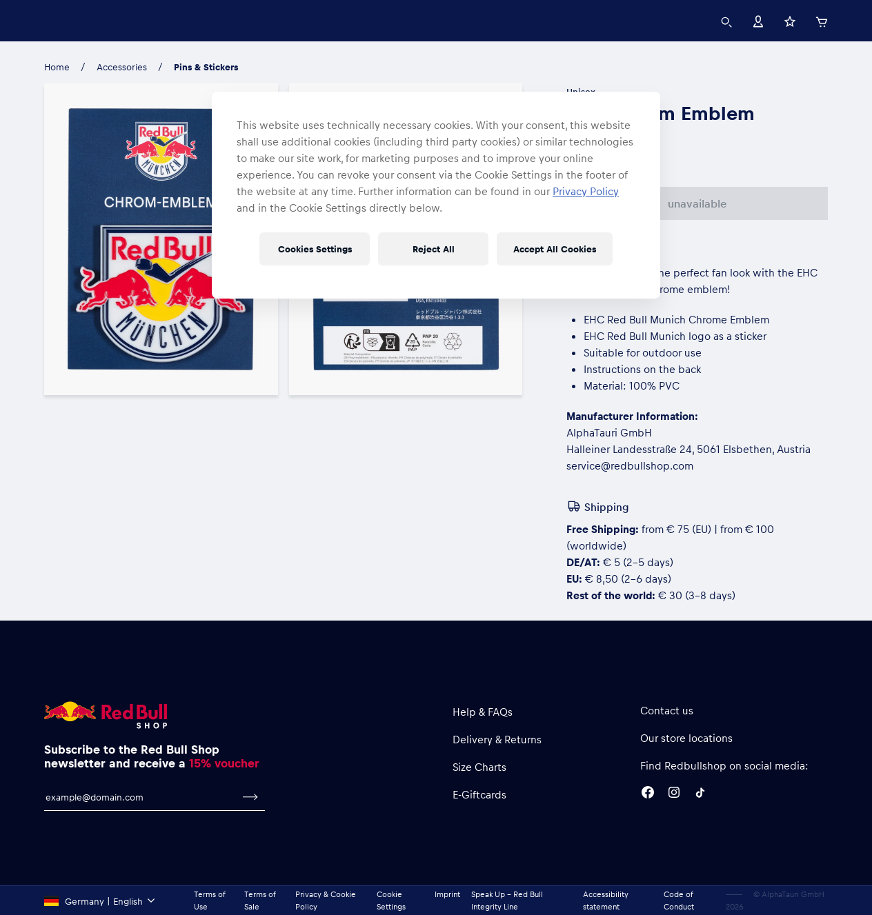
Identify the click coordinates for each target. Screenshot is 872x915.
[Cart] (821, 20)
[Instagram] (674, 794)
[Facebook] (647, 794)
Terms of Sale (259, 900)
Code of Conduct (679, 900)
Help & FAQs (483, 711)
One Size (594, 155)
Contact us (666, 710)
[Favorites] (789, 20)
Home (57, 66)
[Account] (758, 20)
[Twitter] (700, 794)
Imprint (447, 894)
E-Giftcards (479, 794)
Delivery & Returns (497, 739)
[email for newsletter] (140, 797)
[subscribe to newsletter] (250, 797)
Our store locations (686, 738)
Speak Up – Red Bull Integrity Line (507, 900)
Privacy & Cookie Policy (325, 900)
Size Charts (479, 767)
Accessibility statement (605, 900)
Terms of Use (209, 900)
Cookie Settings (391, 900)
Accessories (122, 66)
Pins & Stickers (206, 66)
